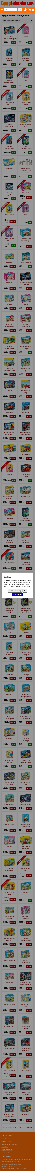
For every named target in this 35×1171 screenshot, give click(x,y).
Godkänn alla (17, 594)
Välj (25, 591)
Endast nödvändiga (15, 591)
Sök (20, 9)
